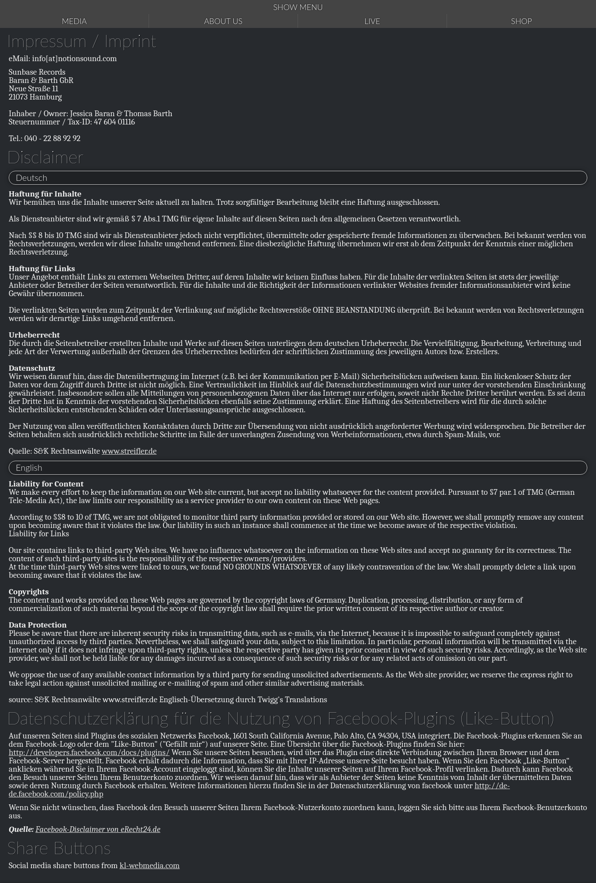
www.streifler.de (129, 451)
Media (74, 21)
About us (223, 21)
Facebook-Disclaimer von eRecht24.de (97, 829)
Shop (521, 21)
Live (372, 21)
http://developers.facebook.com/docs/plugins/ (89, 752)
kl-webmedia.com (150, 865)
